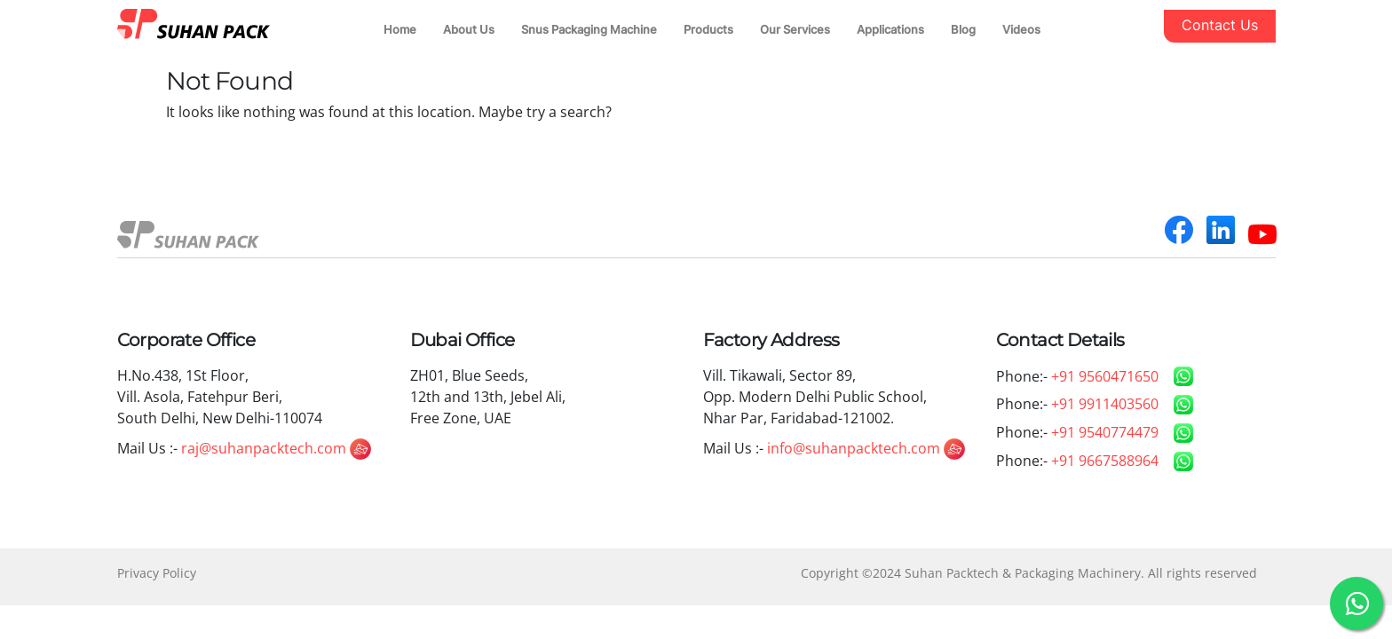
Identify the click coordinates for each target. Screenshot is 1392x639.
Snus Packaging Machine (589, 29)
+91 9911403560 (1105, 404)
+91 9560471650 (1105, 376)
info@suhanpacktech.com (866, 448)
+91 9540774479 (1105, 432)
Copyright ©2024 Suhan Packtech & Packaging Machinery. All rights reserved (1029, 572)
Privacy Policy (156, 572)
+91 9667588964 (1105, 460)
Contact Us (1220, 25)
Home (400, 29)
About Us (468, 29)
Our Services (795, 29)
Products (708, 29)
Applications (890, 29)
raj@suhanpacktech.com (276, 448)
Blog (963, 29)
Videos (1021, 29)
